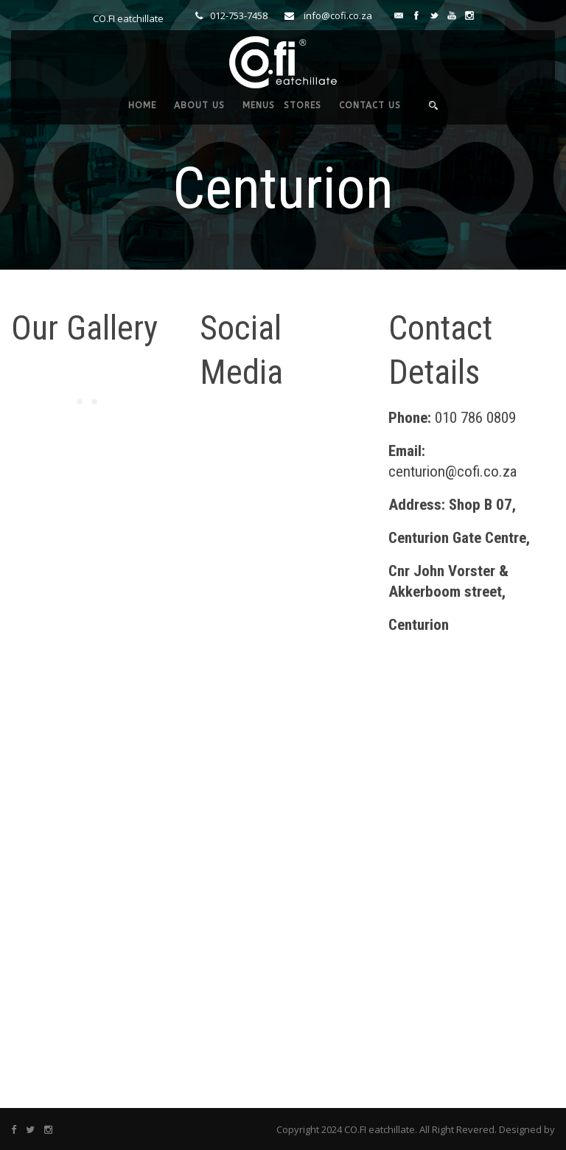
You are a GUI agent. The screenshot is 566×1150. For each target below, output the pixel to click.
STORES (302, 105)
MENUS (258, 105)
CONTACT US (370, 105)
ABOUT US (199, 105)
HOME (142, 105)
